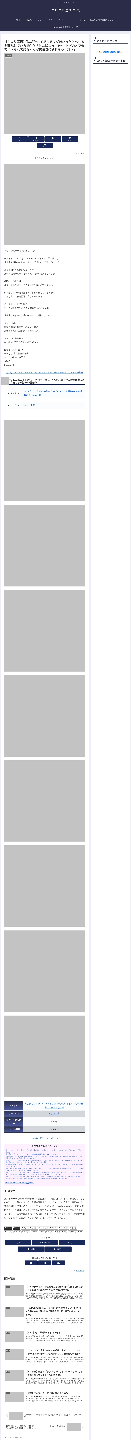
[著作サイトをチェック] (39, 1256)
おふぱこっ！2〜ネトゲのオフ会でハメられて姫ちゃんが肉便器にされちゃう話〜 (44, 366)
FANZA (8, 1221)
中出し (35, 1225)
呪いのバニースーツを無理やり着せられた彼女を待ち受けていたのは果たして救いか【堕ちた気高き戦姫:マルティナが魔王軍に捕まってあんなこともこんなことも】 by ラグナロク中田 (45, 1155)
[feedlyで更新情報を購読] (44, 1256)
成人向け (50, 1225)
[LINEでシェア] (58, 139)
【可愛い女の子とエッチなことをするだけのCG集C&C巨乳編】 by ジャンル (31, 1148)
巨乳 (42, 1225)
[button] (72, 139)
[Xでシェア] (17, 139)
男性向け (72, 1225)
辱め (80, 1225)
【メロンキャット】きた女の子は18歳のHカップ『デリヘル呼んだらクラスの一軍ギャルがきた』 (36, 1172)
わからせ (26, 1225)
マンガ (16, 1221)
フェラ (73, 1221)
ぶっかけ (8, 1225)
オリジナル (43, 1221)
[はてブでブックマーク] (44, 139)
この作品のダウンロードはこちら (45, 1132)
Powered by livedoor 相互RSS (19, 1176)
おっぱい (33, 1221)
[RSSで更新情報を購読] (50, 1256)
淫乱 (64, 1225)
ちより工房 (29, 399)
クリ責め (53, 1221)
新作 (57, 1225)
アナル (25, 1221)
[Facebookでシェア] (31, 139)
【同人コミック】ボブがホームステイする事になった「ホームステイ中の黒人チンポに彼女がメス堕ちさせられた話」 (43, 1170)
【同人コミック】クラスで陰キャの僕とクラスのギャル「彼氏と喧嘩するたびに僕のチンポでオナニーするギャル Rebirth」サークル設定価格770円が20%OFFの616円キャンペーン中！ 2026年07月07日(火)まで (45, 1167)
